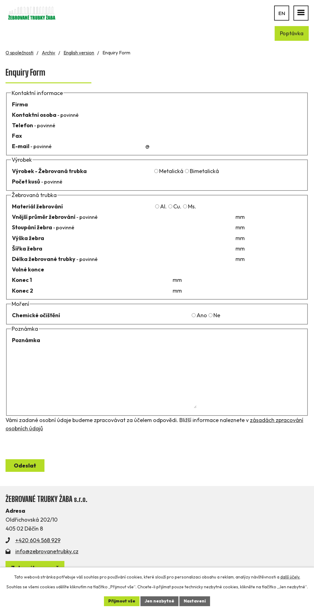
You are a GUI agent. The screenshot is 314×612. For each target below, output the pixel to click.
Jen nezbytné (159, 601)
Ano (202, 315)
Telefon (33, 125)
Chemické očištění (36, 315)
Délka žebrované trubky (55, 259)
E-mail (32, 146)
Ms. (192, 206)
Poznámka (26, 340)
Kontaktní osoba (45, 114)
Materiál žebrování (37, 206)
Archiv (48, 53)
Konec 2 (22, 290)
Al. (163, 206)
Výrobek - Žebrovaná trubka (49, 171)
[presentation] (52, 444)
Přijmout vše (121, 601)
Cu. (177, 206)
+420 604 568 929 (37, 540)
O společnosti (19, 53)
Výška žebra (28, 238)
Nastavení (195, 601)
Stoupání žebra (43, 227)
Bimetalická (204, 171)
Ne (216, 315)
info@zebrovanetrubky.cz (46, 551)
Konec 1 (22, 279)
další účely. (290, 577)
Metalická (171, 171)
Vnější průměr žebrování (55, 216)
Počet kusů (37, 181)
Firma (20, 104)
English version (78, 53)
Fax (17, 135)
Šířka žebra (27, 248)
